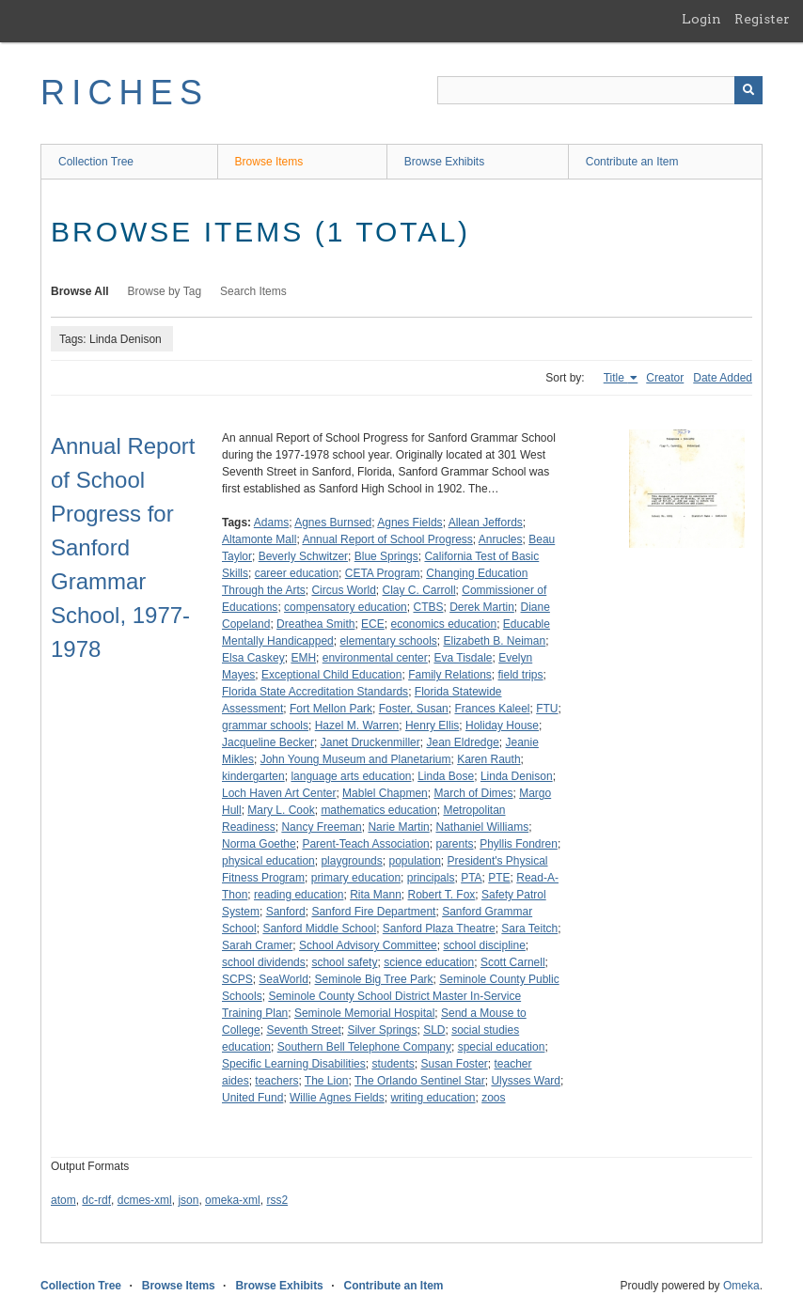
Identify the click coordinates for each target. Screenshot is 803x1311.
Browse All (80, 291)
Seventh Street (303, 1030)
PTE (499, 877)
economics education (443, 624)
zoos (493, 1097)
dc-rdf (96, 1200)
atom (63, 1200)
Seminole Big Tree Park (374, 979)
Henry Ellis (432, 725)
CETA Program (382, 573)
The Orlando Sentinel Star (419, 1080)
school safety (344, 962)
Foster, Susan (414, 708)
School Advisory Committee (368, 945)
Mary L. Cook (280, 810)
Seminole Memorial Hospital (364, 1013)
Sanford (286, 911)
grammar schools (265, 725)
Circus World (343, 590)
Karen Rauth (488, 759)
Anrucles (501, 539)
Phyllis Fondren (519, 844)
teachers (276, 1080)
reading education (298, 894)
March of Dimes (472, 793)
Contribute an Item (632, 161)
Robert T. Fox (442, 894)
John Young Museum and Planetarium (355, 759)
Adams (271, 522)
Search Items (253, 291)
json (188, 1200)
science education (429, 962)
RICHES (124, 92)
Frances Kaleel (491, 708)
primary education (356, 877)
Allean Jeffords (486, 522)
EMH (303, 657)
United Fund (252, 1097)
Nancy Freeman (321, 827)
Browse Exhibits (444, 161)
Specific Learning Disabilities (294, 1063)
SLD (434, 1030)
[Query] (600, 90)
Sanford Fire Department (373, 911)
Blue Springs (386, 556)
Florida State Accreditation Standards (315, 691)
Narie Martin (398, 827)
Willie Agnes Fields (337, 1097)
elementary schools (387, 641)
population (414, 860)
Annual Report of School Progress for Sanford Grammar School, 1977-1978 (123, 547)
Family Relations (450, 674)
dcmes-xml (145, 1200)
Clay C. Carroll (419, 590)
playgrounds (351, 860)
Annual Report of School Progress (387, 539)
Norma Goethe (259, 844)
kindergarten (253, 776)
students (392, 1063)
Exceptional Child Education (331, 674)
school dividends (264, 962)
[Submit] (748, 90)
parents (454, 844)
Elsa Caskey (253, 657)
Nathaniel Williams (481, 827)
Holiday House (502, 725)
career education (297, 573)
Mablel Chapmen (385, 793)
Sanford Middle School (319, 928)
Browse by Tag (165, 291)
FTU (547, 708)
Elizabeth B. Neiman (494, 641)
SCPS (237, 979)
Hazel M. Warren (357, 725)
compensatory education (345, 607)
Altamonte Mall (259, 539)
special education (501, 1046)
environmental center (375, 657)
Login (701, 18)
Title (616, 377)
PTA (471, 877)
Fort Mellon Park (331, 708)
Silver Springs (382, 1030)
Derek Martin (481, 607)
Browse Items (269, 161)
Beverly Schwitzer (303, 556)
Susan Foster (453, 1063)
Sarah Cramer (257, 945)
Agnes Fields (409, 522)
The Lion (327, 1080)
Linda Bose (445, 776)
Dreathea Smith (315, 624)
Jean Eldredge (462, 742)
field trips (520, 674)
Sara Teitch (529, 928)
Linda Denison (516, 776)
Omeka (741, 1285)
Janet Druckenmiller (370, 742)
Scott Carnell (512, 962)
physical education (268, 860)
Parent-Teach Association (365, 844)
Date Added (722, 377)
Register (762, 18)
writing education (432, 1097)
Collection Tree (96, 161)
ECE (373, 624)
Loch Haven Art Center (279, 793)
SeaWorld (283, 979)
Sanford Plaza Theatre (439, 928)
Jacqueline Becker (268, 742)
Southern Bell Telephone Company (364, 1046)
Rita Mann (376, 894)
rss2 (277, 1200)
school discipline (484, 945)
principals (431, 877)
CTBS (428, 607)
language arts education (351, 776)
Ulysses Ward (525, 1080)
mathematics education (378, 810)
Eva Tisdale (462, 657)
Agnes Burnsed (332, 522)
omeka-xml (232, 1200)
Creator (665, 377)
